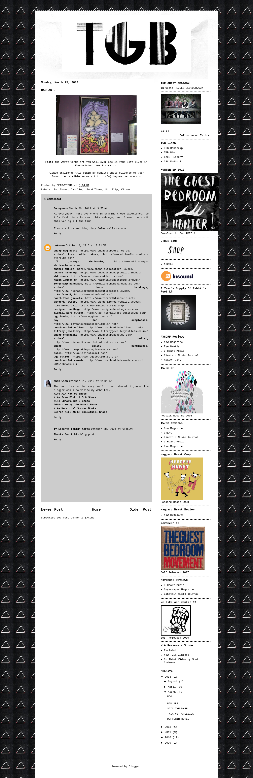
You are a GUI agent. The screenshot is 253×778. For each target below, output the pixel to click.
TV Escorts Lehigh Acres (72, 429)
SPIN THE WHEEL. (179, 708)
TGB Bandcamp (173, 148)
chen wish (61, 381)
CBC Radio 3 (172, 161)
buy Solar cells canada (108, 228)
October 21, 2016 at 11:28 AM (90, 381)
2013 (169, 676)
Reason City (172, 359)
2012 (169, 727)
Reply (58, 233)
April (172, 686)
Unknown (59, 245)
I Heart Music (174, 350)
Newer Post (52, 510)
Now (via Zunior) (176, 654)
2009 (169, 742)
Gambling (77, 189)
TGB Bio (169, 152)
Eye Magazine (173, 446)
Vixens (126, 189)
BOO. (170, 696)
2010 (169, 737)
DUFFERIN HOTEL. (179, 718)
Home (96, 510)
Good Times (94, 189)
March (172, 692)
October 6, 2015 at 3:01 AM (86, 245)
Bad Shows (60, 189)
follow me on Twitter (195, 135)
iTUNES (168, 264)
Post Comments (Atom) (78, 517)
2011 (169, 732)
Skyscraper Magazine (179, 589)
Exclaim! (170, 650)
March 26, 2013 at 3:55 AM (88, 208)
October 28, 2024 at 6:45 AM (112, 429)
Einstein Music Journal (181, 355)
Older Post (141, 510)
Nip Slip (111, 189)
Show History (173, 157)
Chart (168, 432)
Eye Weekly (172, 346)
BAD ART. (173, 703)
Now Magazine (173, 342)
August (173, 681)
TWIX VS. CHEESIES (180, 713)
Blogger (134, 766)
